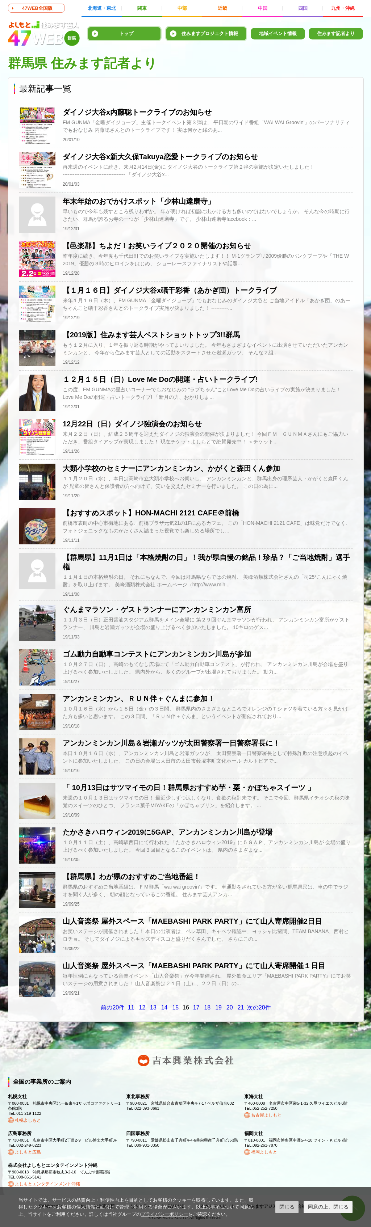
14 (164, 1007)
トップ (126, 33)
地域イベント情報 (278, 33)
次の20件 (259, 1007)
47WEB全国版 (37, 8)
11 (131, 1007)
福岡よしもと (264, 1152)
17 (196, 1007)
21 (241, 1007)
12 (142, 1007)
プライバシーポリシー (164, 1214)
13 (153, 1007)
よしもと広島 (28, 1152)
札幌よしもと (28, 1120)
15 (175, 1007)
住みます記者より (336, 33)
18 (207, 1007)
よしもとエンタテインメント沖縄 (47, 1183)
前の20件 (113, 1007)
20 (229, 1007)
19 (218, 1007)
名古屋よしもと (266, 1115)
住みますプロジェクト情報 (210, 33)
